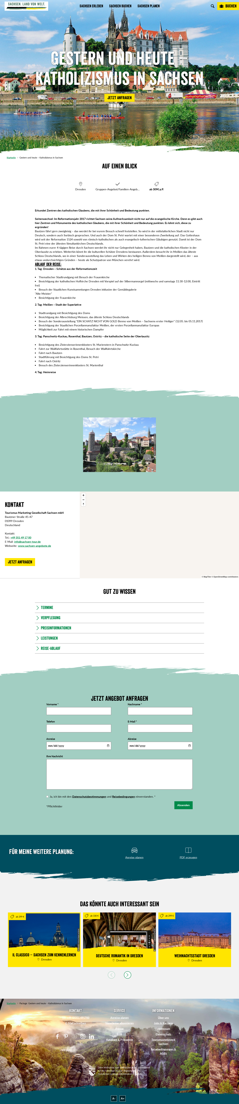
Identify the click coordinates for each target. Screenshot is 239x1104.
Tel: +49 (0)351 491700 (75, 1017)
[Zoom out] (83, 499)
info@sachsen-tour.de (27, 541)
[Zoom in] (83, 495)
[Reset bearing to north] (83, 504)
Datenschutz (163, 1034)
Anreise (50, 738)
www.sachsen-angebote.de (34, 545)
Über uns (163, 1017)
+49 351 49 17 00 (21, 537)
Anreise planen (119, 1017)
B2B (119, 1034)
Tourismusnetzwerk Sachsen (163, 1041)
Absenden (183, 805)
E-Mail (132, 721)
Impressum (163, 1028)
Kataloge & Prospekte (119, 1039)
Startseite (11, 157)
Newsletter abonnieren (119, 1023)
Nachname (135, 704)
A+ (122, 1098)
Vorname (52, 704)
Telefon (50, 721)
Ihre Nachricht (54, 756)
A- (113, 1098)
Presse (119, 1028)
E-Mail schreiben (75, 1023)
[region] (159, 535)
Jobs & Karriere (163, 1023)
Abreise (132, 738)
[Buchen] (228, 6)
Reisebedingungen (123, 796)
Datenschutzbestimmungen (89, 796)
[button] (119, 98)
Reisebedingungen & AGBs (163, 1051)
